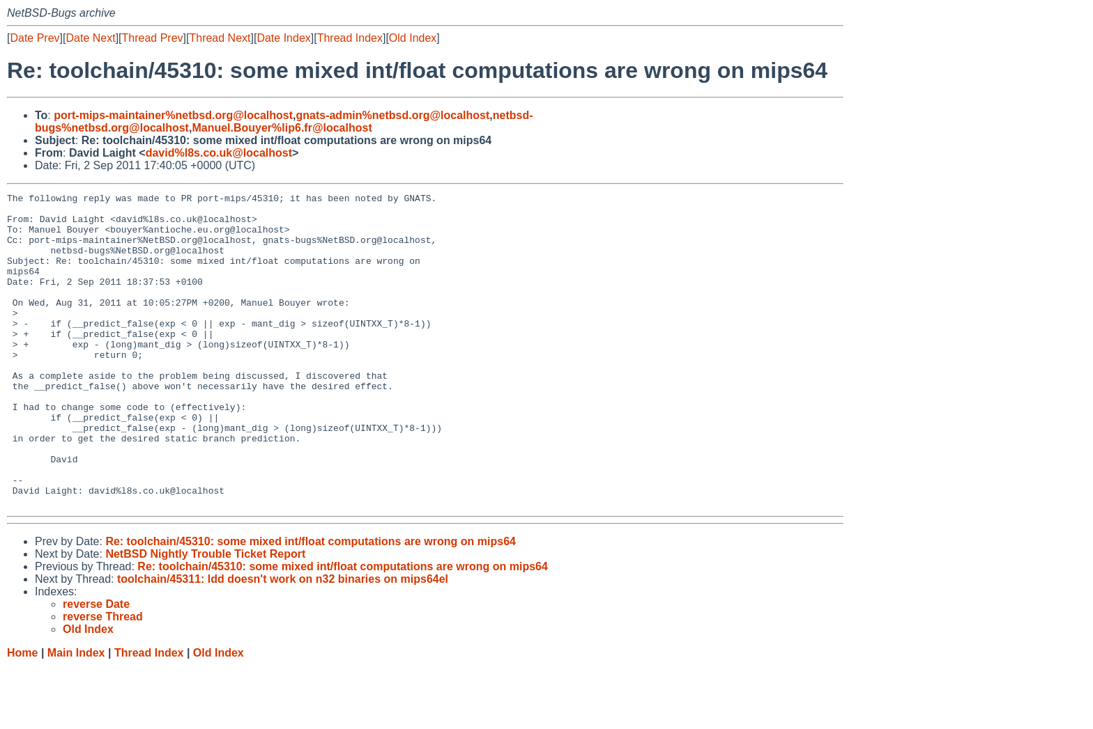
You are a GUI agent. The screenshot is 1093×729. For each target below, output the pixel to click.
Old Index (412, 38)
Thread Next (219, 38)
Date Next (90, 38)
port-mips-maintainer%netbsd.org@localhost (173, 115)
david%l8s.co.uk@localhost (219, 153)
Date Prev (34, 38)
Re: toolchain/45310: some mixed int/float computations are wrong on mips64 (310, 604)
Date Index (283, 38)
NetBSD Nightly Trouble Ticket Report (205, 616)
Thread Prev (152, 38)
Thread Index (350, 38)
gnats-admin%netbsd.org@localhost (392, 115)
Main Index (76, 715)
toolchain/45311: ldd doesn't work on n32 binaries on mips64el (282, 642)
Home (22, 715)
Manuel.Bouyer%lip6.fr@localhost (282, 128)
